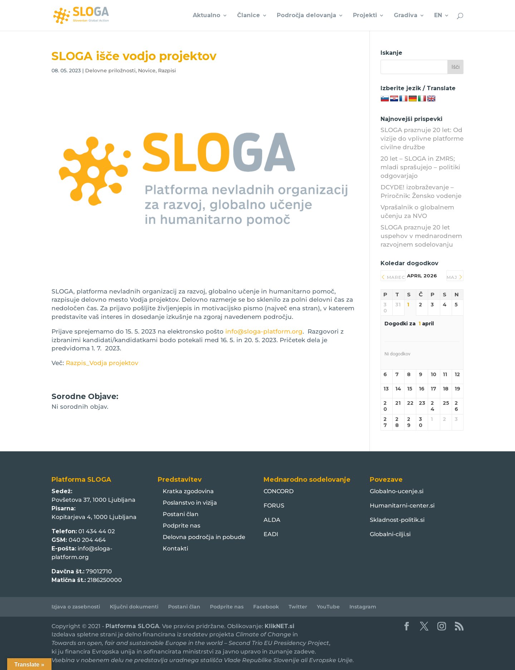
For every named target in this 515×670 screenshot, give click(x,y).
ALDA (272, 519)
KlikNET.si (279, 626)
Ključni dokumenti (134, 606)
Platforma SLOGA (132, 626)
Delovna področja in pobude (204, 537)
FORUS (274, 505)
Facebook (266, 606)
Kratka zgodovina (188, 491)
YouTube (328, 606)
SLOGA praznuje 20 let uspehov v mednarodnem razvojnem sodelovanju (421, 236)
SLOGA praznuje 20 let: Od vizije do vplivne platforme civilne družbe (422, 138)
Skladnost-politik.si (397, 519)
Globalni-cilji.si (390, 534)
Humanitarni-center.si (402, 505)
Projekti (365, 16)
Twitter (298, 606)
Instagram (362, 606)
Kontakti (175, 548)
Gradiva (405, 16)
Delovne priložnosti (110, 70)
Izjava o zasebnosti (76, 606)
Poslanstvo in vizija (190, 502)
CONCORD (279, 491)
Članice (248, 16)
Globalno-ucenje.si (396, 491)
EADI (271, 534)
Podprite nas (181, 525)
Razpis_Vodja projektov (102, 362)
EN (438, 16)
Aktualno (206, 16)
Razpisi (167, 70)
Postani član (180, 514)
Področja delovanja (306, 16)
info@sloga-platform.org (264, 331)
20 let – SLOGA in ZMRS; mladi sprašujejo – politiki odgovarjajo (420, 167)
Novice (147, 70)
